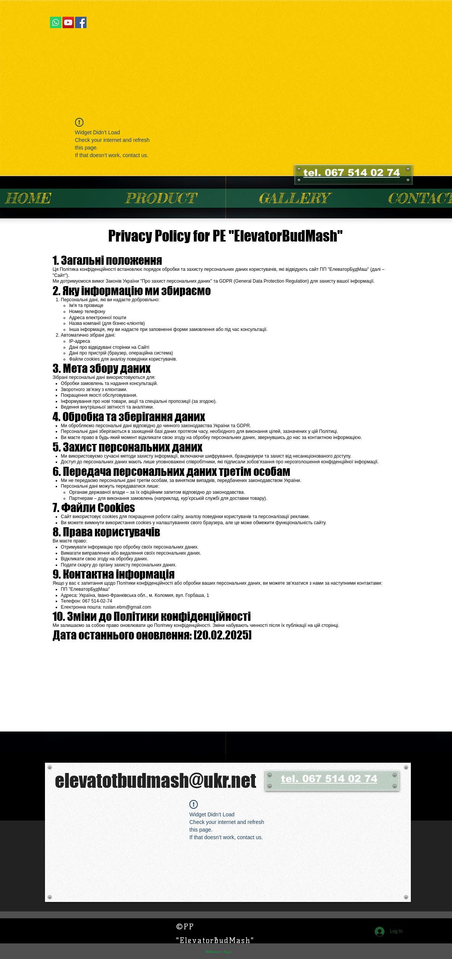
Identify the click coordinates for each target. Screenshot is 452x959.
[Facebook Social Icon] (81, 22)
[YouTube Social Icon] (68, 22)
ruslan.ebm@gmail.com (127, 607)
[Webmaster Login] (218, 952)
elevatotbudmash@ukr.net (155, 780)
